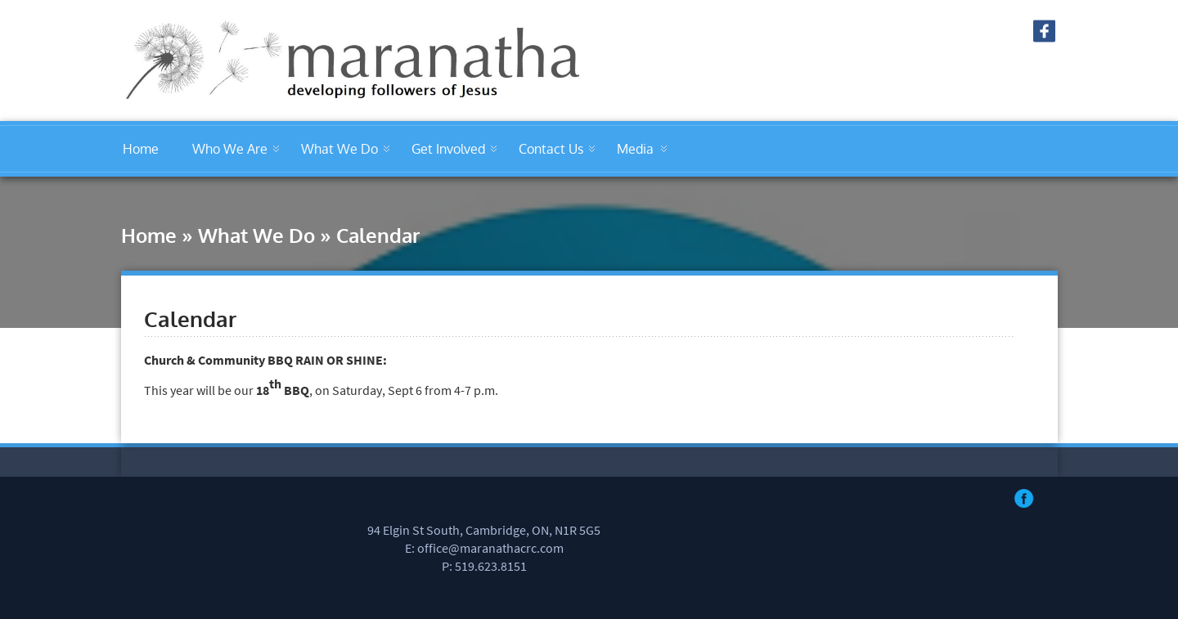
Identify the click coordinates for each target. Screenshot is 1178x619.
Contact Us (551, 149)
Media (635, 149)
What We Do (339, 149)
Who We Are (230, 149)
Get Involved (448, 149)
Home (141, 149)
